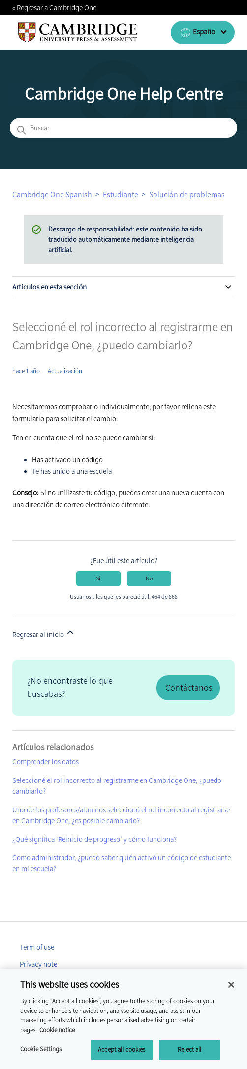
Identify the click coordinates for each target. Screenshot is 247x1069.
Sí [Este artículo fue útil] (98, 578)
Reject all (189, 1053)
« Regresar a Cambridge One (54, 7)
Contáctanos (188, 687)
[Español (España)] (203, 32)
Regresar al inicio (43, 633)
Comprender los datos (45, 761)
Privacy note (38, 964)
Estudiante (120, 194)
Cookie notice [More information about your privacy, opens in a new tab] (57, 1033)
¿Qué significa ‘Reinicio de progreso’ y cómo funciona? (94, 839)
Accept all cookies (121, 1053)
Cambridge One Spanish (52, 194)
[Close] (231, 988)
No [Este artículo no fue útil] (149, 578)
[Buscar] (123, 128)
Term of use (37, 947)
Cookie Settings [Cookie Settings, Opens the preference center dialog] (41, 1052)
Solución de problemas (187, 194)
